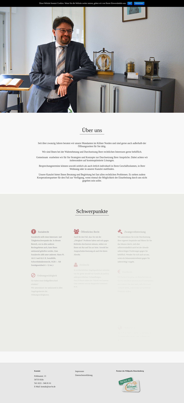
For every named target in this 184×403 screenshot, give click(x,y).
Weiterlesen (139, 3)
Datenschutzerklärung (83, 375)
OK (130, 3)
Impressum (79, 371)
